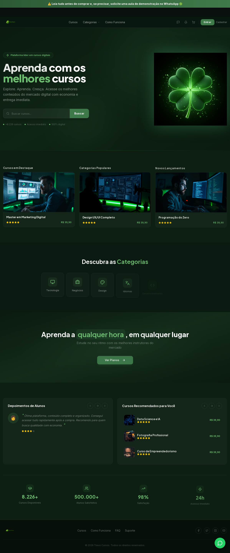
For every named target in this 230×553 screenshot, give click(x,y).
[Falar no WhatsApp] (220, 543)
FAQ (117, 530)
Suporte (130, 530)
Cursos (73, 22)
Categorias (91, 22)
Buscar (79, 113)
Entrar (207, 22)
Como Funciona (115, 22)
